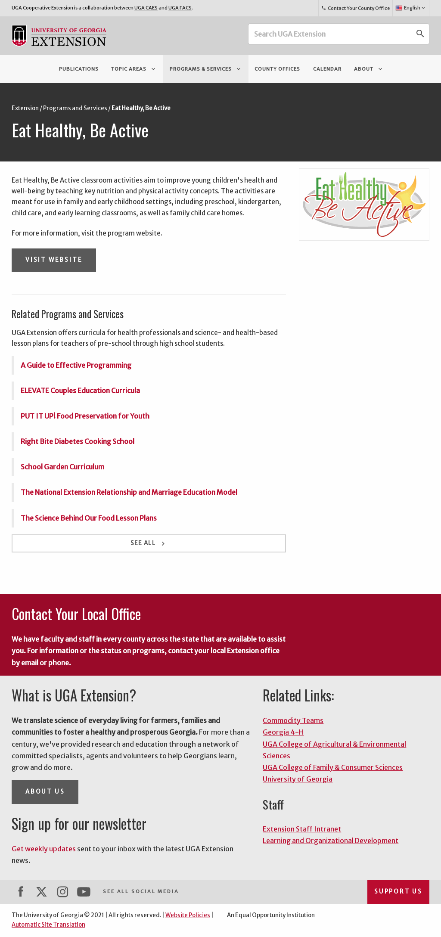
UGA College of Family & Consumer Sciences (333, 767)
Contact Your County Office (355, 8)
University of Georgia (297, 779)
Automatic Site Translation (48, 924)
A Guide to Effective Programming (76, 365)
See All (148, 544)
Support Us (398, 891)
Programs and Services (75, 108)
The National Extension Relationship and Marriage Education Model (129, 492)
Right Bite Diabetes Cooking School (77, 441)
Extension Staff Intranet (302, 829)
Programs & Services (206, 68)
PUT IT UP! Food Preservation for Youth (85, 416)
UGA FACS (180, 8)
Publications (79, 69)
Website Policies (187, 915)
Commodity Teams (293, 720)
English (410, 8)
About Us (45, 791)
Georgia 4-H (283, 732)
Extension (25, 108)
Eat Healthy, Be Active (141, 108)
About (369, 68)
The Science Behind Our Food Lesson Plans (89, 518)
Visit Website (53, 260)
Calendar (327, 69)
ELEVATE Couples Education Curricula (80, 390)
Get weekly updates (44, 848)
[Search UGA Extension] (330, 34)
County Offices (277, 69)
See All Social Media (141, 891)
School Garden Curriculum (62, 466)
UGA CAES (146, 8)
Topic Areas (134, 68)
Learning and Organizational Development (330, 840)
